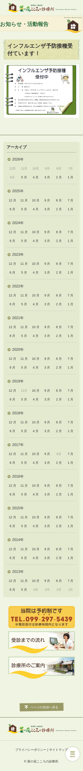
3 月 (47, 177)
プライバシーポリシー (30, 749)
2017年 (18, 445)
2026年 (18, 159)
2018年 (18, 413)
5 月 (24, 177)
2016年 (18, 476)
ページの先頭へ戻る (44, 707)
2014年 (18, 540)
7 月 (70, 200)
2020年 (18, 349)
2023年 (18, 254)
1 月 (70, 177)
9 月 (47, 200)
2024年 (18, 223)
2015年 (18, 508)
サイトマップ (58, 749)
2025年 (18, 191)
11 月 (24, 200)
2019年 (18, 381)
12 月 (12, 200)
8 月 (59, 200)
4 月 (36, 177)
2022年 (18, 286)
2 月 (59, 177)
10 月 (35, 200)
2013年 (18, 572)
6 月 (12, 209)
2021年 (18, 318)
